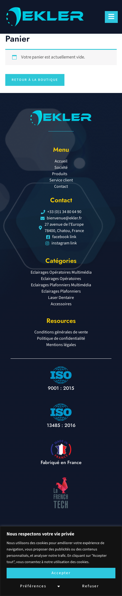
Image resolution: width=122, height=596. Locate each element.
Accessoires (61, 304)
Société (61, 167)
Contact (61, 186)
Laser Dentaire (61, 297)
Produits (61, 173)
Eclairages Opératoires (61, 278)
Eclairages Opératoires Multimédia (61, 272)
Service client (61, 180)
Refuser (90, 586)
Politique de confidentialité (61, 338)
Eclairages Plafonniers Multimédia (61, 285)
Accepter (61, 573)
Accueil (61, 161)
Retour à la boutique (35, 79)
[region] (61, 561)
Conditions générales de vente (61, 332)
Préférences (33, 586)
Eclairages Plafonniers (61, 291)
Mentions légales (61, 344)
